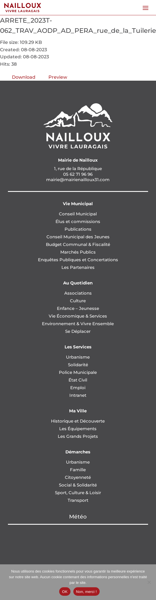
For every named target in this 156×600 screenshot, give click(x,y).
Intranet (77, 395)
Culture (78, 300)
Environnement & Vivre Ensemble (78, 323)
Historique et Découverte (78, 421)
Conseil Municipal (78, 214)
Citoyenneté (78, 477)
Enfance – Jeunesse (78, 308)
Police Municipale (78, 372)
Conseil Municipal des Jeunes (78, 236)
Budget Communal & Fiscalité (78, 244)
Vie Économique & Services (78, 316)
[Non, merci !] (149, 582)
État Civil (78, 380)
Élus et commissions (77, 221)
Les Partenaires (78, 267)
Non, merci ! (86, 592)
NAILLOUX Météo (78, 546)
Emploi (78, 387)
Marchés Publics (78, 252)
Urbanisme (78, 357)
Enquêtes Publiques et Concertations (78, 259)
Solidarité (78, 364)
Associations (78, 293)
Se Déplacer (78, 331)
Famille (78, 469)
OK (64, 592)
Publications (78, 229)
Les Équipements (78, 428)
